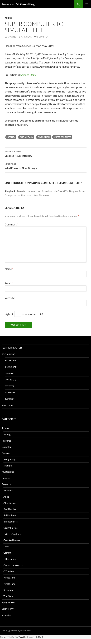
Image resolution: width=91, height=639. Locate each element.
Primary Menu (87, 4)
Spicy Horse (8, 602)
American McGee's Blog (18, 4)
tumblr (9, 373)
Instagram (11, 367)
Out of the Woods (12, 565)
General (6, 453)
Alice (6, 496)
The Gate (8, 596)
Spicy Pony (7, 608)
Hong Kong (9, 459)
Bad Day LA (9, 509)
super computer (62, 137)
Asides (8, 18)
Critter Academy (12, 533)
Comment (11, 224)
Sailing (7, 434)
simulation (44, 137)
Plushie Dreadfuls (12, 347)
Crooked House (11, 540)
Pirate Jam (7, 405)
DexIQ (6, 546)
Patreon (10, 399)
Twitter (9, 386)
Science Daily (28, 74)
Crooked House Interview (46, 153)
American (26, 36)
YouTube (10, 392)
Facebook (10, 360)
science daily (26, 137)
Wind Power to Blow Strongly (46, 166)
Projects (6, 484)
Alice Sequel (10, 502)
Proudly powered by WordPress (16, 630)
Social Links (8, 354)
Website (10, 297)
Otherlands (9, 558)
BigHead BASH (11, 521)
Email (9, 283)
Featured (6, 440)
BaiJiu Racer (10, 515)
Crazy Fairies (10, 527)
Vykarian (6, 614)
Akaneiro (8, 490)
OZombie (8, 571)
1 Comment (43, 36)
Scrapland (8, 590)
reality (11, 137)
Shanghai (8, 465)
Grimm (7, 552)
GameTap (7, 446)
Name (9, 268)
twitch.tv (10, 379)
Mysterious (8, 471)
